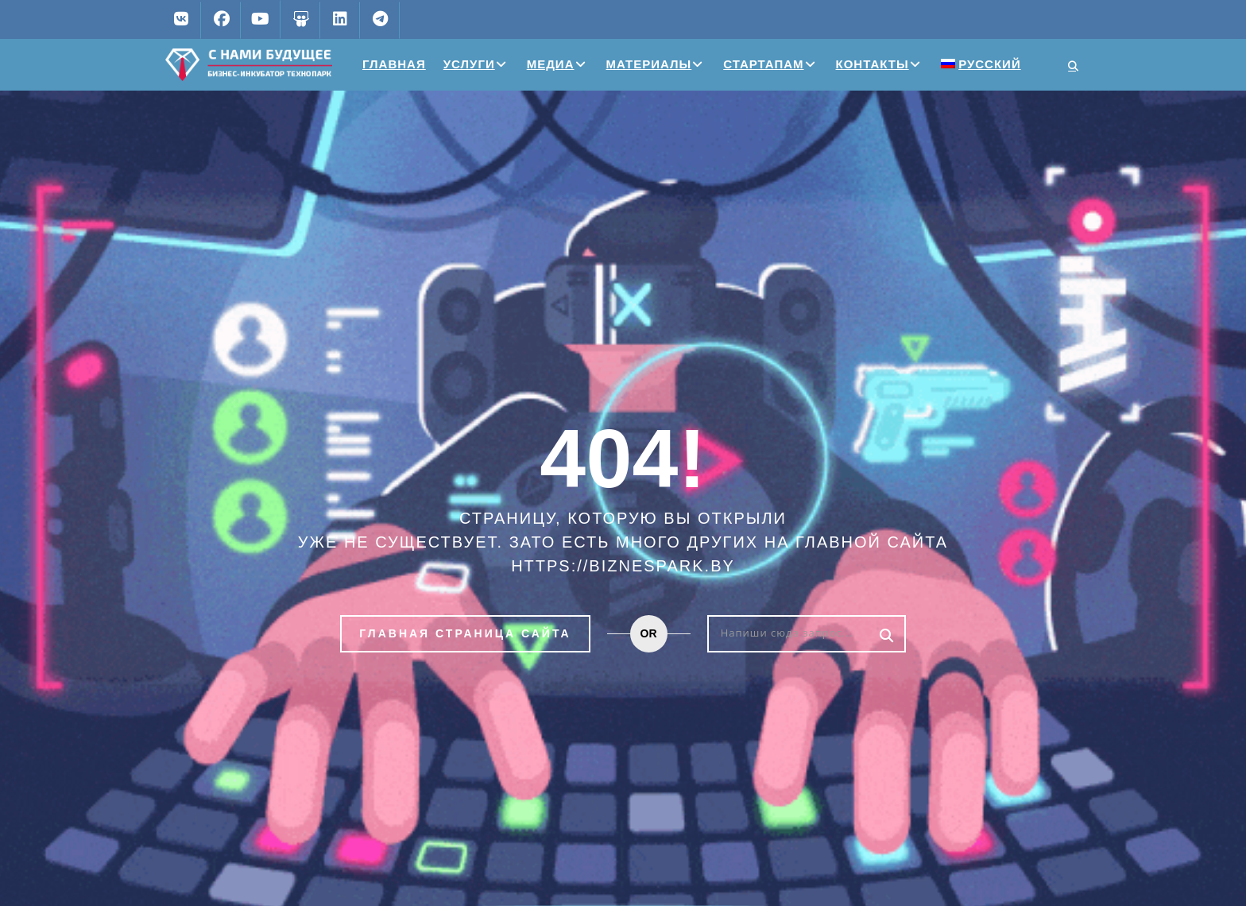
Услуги (469, 64)
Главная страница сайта (465, 633)
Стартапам (763, 64)
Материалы (649, 64)
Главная (394, 64)
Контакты (872, 64)
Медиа (551, 64)
